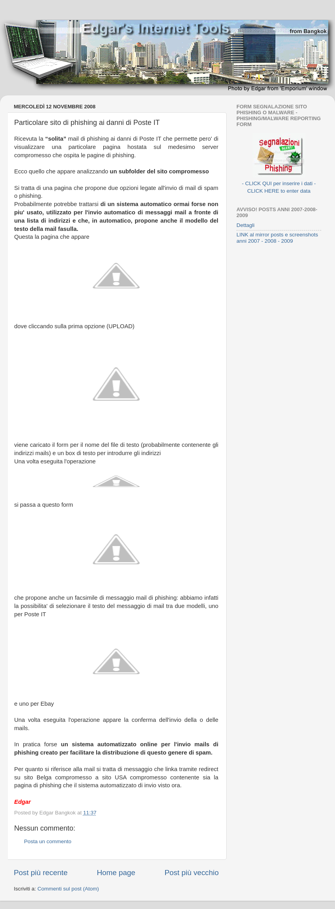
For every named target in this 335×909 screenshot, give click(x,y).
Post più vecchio (191, 872)
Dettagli (245, 225)
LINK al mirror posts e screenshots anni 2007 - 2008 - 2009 (277, 238)
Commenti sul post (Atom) (68, 889)
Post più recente (41, 872)
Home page (116, 872)
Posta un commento (47, 841)
